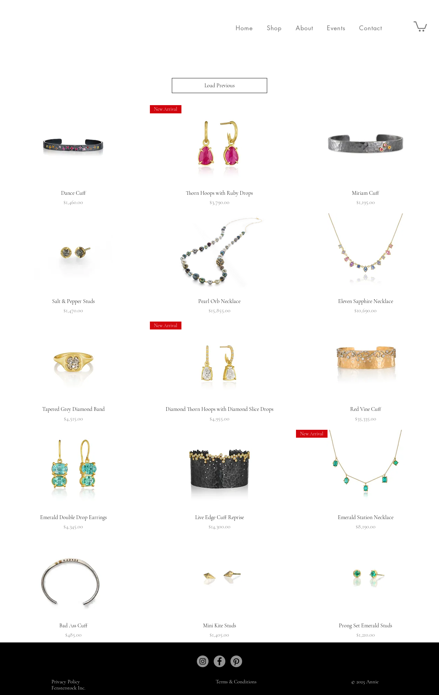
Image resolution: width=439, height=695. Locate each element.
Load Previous (219, 85)
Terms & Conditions (236, 682)
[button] (274, 27)
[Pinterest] (236, 661)
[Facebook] (219, 661)
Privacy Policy (66, 682)
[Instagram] (203, 661)
